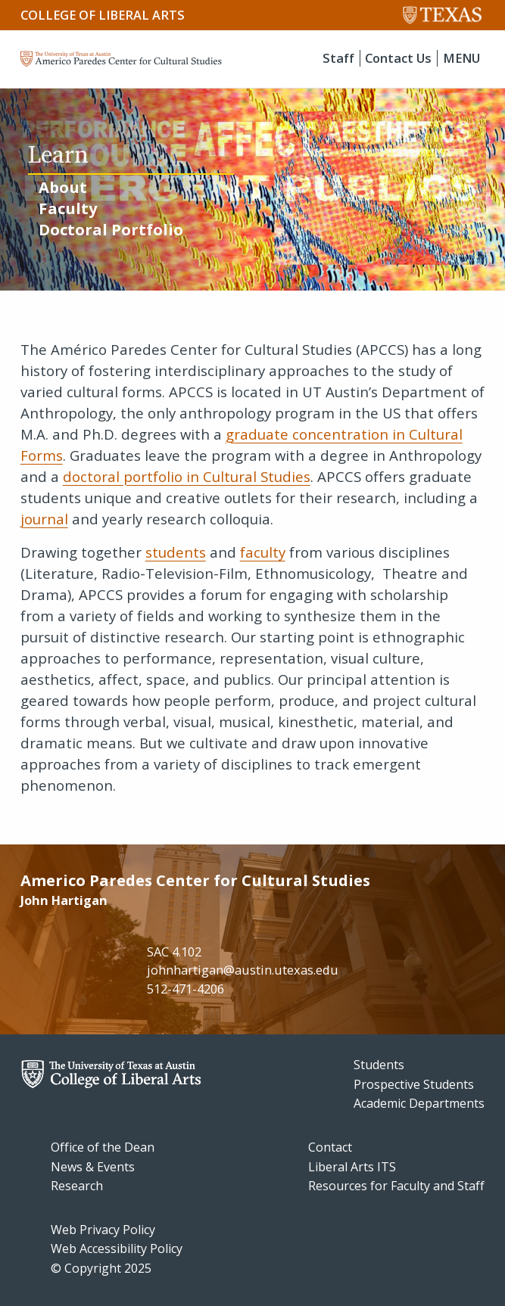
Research (77, 1185)
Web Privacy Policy (103, 1229)
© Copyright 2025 (101, 1268)
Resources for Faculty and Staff (396, 1185)
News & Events (93, 1166)
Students (379, 1064)
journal (44, 518)
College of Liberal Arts (102, 15)
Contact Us (398, 58)
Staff (338, 58)
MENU (461, 58)
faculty (262, 552)
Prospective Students (414, 1084)
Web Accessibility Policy (116, 1248)
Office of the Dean (102, 1147)
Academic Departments (419, 1103)
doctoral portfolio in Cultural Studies (186, 476)
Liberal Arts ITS (352, 1166)
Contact (330, 1147)
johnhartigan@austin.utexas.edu (242, 970)
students (175, 552)
